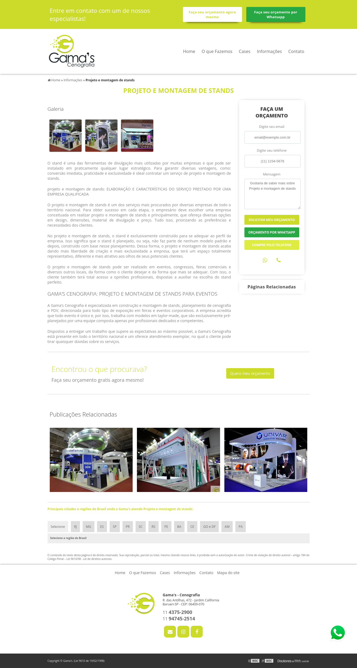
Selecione (58, 526)
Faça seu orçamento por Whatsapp (275, 14)
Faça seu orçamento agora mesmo (212, 14)
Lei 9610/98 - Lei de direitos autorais (89, 559)
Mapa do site (228, 572)
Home (189, 51)
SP (115, 526)
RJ (75, 526)
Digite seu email (272, 126)
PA (241, 526)
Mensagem (272, 174)
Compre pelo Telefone (271, 245)
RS (153, 526)
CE (192, 526)
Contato (296, 51)
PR (128, 526)
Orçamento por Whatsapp (271, 232)
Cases (244, 51)
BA (179, 526)
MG (88, 526)
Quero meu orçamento (250, 373)
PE (166, 526)
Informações (269, 51)
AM (227, 526)
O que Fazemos (217, 51)
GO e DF (209, 526)
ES (102, 526)
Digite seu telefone (271, 150)
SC (141, 526)
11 (177, 612)
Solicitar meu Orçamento (272, 219)
